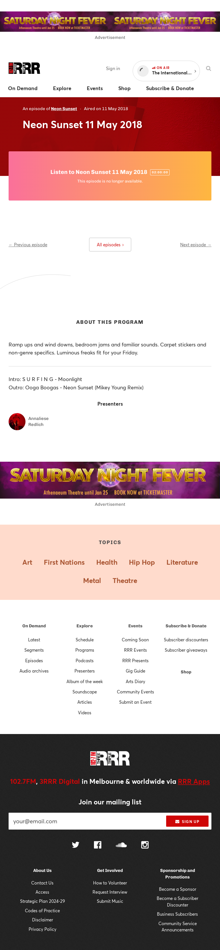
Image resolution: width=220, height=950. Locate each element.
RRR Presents (135, 660)
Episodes (34, 660)
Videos (84, 712)
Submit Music (110, 901)
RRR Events (135, 650)
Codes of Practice (42, 910)
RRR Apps (194, 781)
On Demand (34, 625)
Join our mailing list (110, 801)
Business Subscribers (177, 914)
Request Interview (110, 892)
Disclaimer (42, 920)
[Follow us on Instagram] (145, 845)
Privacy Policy (42, 929)
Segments (34, 650)
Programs (84, 650)
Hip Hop (142, 562)
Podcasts (85, 660)
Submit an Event (135, 702)
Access (42, 892)
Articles (84, 702)
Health (106, 562)
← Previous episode (28, 244)
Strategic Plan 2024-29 (42, 901)
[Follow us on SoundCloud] (121, 845)
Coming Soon (135, 639)
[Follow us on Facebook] (97, 845)
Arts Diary (135, 681)
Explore (84, 625)
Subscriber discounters (186, 639)
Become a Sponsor (177, 889)
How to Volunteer (110, 883)
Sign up (187, 821)
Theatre (125, 580)
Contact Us (42, 883)
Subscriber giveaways (186, 650)
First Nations (64, 562)
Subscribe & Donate (186, 625)
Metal (92, 580)
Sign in (113, 68)
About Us (42, 870)
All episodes (110, 244)
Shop (186, 672)
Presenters (84, 671)
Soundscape (84, 692)
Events (135, 625)
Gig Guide (135, 671)
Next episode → (195, 244)
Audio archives (34, 671)
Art (27, 562)
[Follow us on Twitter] (76, 845)
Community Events (135, 692)
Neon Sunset (64, 108)
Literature (182, 562)
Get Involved (110, 870)
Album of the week (84, 681)
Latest (34, 639)
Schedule (85, 639)
